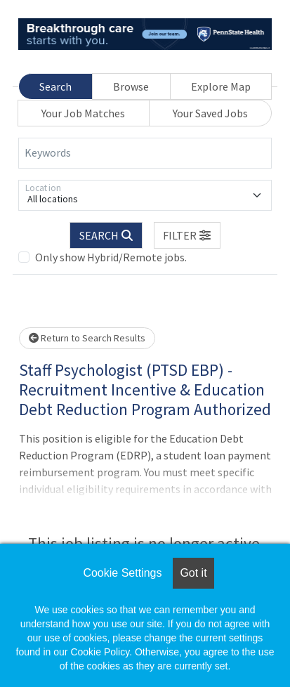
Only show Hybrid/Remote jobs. (111, 257)
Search (55, 86)
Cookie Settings (122, 573)
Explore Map (221, 86)
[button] (187, 235)
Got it (193, 573)
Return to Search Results (87, 338)
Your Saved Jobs (210, 113)
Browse (131, 86)
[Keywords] (145, 153)
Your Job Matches (83, 113)
